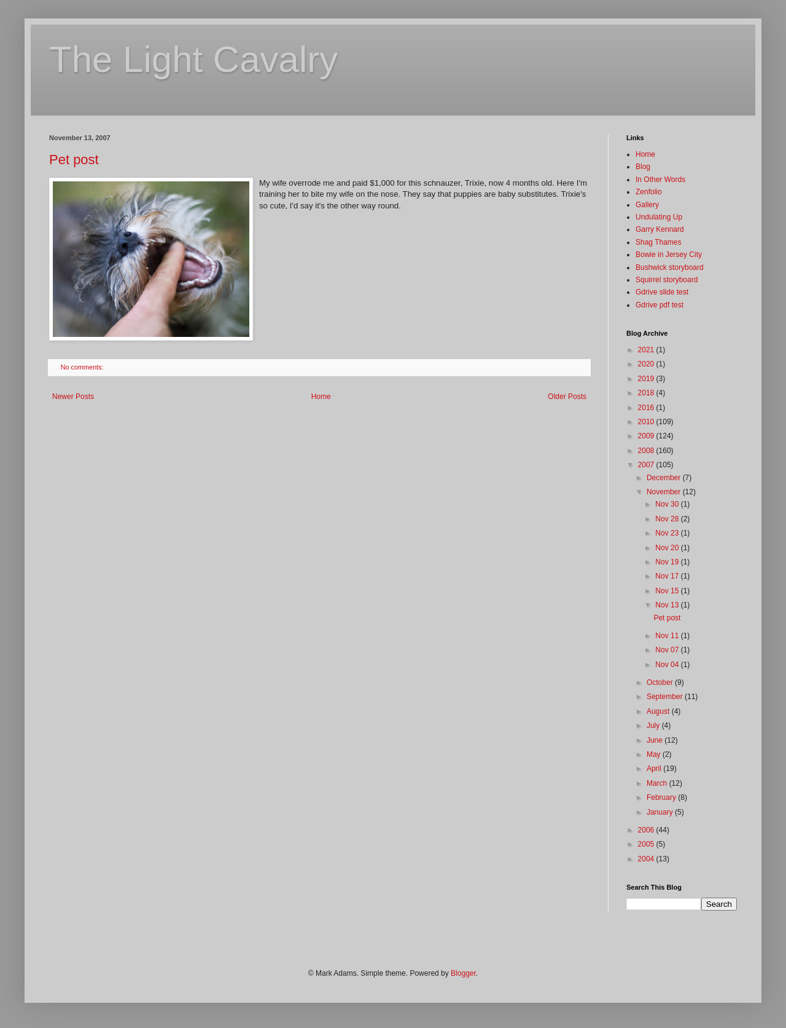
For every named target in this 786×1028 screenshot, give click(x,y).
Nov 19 (667, 562)
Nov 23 (667, 533)
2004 (647, 859)
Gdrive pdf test (659, 305)
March (658, 783)
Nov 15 (667, 591)
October (661, 682)
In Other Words (660, 179)
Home (321, 396)
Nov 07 (667, 650)
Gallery (647, 204)
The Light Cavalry (193, 59)
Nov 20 (667, 548)
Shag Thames (659, 242)
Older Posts (567, 396)
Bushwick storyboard (670, 267)
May (655, 754)
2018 (647, 393)
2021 (647, 350)
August (659, 711)
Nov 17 (667, 576)
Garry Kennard (660, 229)
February (662, 797)
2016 (647, 407)
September (666, 696)
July (654, 725)
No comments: (83, 367)
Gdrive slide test (662, 292)
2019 (647, 378)
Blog (643, 166)
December (665, 477)
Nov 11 (667, 635)
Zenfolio (649, 192)
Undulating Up (659, 217)
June (655, 740)
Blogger (463, 973)
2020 (647, 364)
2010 (647, 421)
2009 (647, 436)
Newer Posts (73, 396)
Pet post (74, 159)
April (655, 768)
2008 (647, 450)
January (661, 812)
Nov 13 (667, 605)
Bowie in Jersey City (669, 254)
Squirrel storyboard (667, 279)
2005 (647, 844)
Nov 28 (667, 519)
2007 (647, 465)
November (665, 492)
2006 (647, 830)
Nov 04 (667, 664)
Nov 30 (667, 504)
